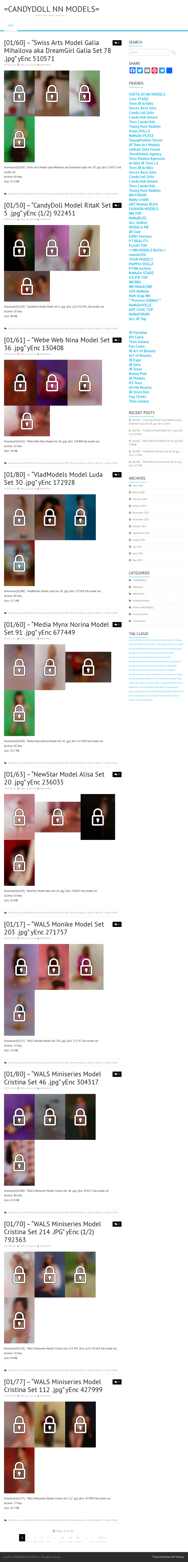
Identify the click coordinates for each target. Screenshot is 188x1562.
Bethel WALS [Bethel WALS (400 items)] (178, 691)
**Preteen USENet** (145, 300)
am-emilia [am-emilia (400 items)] (164, 678)
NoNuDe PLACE (141, 135)
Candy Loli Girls (141, 112)
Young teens (111, 193)
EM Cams (136, 337)
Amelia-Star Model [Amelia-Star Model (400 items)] (136, 683)
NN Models (40, 193)
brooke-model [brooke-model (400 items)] (134, 700)
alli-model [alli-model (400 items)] (179, 644)
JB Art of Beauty (142, 350)
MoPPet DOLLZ (141, 263)
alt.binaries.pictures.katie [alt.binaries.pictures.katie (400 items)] (139, 657)
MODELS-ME (139, 227)
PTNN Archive (140, 268)
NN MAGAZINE (140, 286)
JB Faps (135, 360)
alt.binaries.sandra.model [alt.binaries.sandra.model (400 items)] (139, 678)
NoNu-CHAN (138, 199)
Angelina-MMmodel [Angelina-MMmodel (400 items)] (169, 683)
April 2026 (138, 485)
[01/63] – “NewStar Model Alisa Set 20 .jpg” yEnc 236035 (54, 778)
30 (78, 1537)
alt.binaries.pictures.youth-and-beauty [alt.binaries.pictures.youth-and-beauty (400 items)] (167, 674)
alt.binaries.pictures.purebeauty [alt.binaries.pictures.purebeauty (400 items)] (168, 661)
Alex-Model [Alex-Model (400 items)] (146, 640)
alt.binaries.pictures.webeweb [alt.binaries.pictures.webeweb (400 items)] (162, 670)
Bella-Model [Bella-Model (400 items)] (155, 691)
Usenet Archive (94, 193)
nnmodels (45, 64)
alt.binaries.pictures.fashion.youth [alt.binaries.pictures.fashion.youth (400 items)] (160, 653)
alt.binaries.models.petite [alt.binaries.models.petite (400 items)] (171, 648)
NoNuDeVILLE (140, 304)
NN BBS (135, 282)
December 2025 (141, 512)
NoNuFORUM (139, 314)
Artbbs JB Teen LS (143, 163)
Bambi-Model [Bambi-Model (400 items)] (165, 687)
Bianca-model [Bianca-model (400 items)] (134, 695)
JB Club (135, 231)
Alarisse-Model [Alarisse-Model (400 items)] (135, 640)
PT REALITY (138, 240)
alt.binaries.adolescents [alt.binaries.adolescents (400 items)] (138, 648)
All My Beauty (140, 387)
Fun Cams (137, 346)
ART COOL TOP (141, 309)
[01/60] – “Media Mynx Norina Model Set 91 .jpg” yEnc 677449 (56, 628)
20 (70, 1537)
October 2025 (140, 526)
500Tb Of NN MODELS (147, 94)
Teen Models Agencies (147, 158)
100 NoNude (139, 291)
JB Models (137, 378)
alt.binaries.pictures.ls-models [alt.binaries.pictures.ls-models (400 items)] (141, 661)
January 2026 (139, 506)
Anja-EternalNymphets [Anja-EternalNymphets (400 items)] (149, 687)
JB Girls (135, 364)
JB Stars (135, 369)
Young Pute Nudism (145, 126)
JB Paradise (138, 332)
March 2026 (138, 492)
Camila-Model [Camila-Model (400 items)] (147, 700)
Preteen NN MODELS (75, 193)
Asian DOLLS (139, 130)
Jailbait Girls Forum (144, 149)
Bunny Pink (138, 373)
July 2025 (137, 546)
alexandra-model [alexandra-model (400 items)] (159, 640)
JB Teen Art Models (144, 144)
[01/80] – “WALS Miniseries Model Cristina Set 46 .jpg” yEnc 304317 (52, 1078)
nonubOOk (137, 254)
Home (11, 25)
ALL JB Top (137, 318)
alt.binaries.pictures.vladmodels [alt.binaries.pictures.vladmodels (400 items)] (163, 665)
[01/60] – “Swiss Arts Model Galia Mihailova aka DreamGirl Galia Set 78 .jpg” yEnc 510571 (57, 50)
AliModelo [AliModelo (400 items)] (139, 644)
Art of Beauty (140, 355)
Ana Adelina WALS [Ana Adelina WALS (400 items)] (152, 683)
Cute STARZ (139, 98)
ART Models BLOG (143, 204)
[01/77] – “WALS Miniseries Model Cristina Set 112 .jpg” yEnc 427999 (53, 1385)
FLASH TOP (138, 245)
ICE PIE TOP (138, 277)
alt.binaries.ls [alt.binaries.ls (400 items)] (154, 648)
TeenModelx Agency (145, 153)
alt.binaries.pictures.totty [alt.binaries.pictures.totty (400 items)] (139, 665)
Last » (101, 1537)
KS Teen (135, 382)
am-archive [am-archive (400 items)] (155, 678)
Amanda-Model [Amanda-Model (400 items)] (175, 678)
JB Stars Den (139, 391)
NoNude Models (55, 193)
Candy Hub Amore (143, 117)
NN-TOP (135, 213)
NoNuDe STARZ (141, 272)
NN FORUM (138, 195)
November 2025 (141, 519)
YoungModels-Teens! (145, 140)
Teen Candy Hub (142, 121)
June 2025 (138, 553)
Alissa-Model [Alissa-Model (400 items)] (148, 644)
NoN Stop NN (139, 295)
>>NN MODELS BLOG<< (147, 250)
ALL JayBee (138, 222)
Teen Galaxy (139, 341)
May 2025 (137, 560)
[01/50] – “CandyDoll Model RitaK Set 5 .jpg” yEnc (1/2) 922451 (57, 209)
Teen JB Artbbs (141, 103)
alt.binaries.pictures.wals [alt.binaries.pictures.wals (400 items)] (139, 670)
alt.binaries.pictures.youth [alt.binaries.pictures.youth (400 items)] (140, 674)
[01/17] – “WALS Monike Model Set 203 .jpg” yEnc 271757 (54, 928)
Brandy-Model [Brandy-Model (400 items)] (158, 695)
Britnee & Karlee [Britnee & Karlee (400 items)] (172, 695)
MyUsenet (27, 193)
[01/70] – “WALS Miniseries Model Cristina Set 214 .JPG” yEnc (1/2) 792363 (52, 1231)
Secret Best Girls (142, 108)
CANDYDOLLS (14, 193)
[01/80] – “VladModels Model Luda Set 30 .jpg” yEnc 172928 (53, 478)
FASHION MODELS (143, 208)
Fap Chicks (137, 396)
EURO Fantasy (140, 236)
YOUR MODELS (141, 259)
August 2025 (139, 539)
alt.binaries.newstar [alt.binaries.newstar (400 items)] (137, 653)
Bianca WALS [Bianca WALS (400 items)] (146, 695)
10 (62, 1537)
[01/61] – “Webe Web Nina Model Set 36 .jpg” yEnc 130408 (57, 344)
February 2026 (140, 499)
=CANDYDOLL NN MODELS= (51, 9)
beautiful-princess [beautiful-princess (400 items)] (142, 691)
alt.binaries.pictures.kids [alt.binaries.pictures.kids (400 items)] (160, 657)
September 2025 (141, 533)
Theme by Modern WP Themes (168, 1557)
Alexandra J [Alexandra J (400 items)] (171, 640)
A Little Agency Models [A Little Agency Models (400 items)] (164, 644)
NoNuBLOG (138, 217)
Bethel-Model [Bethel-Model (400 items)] (166, 691)
